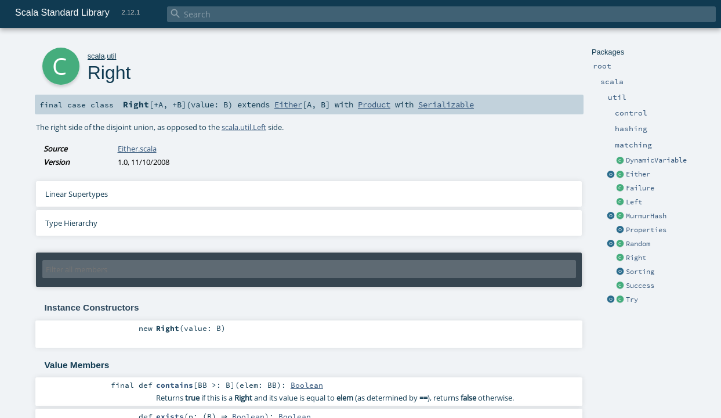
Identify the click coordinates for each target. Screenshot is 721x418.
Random (638, 244)
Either (638, 174)
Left (634, 202)
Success (640, 286)
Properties (646, 230)
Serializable (446, 104)
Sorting (640, 272)
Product (374, 104)
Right (636, 258)
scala (96, 56)
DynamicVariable (656, 160)
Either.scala (137, 148)
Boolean (307, 385)
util (111, 56)
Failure (640, 188)
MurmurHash (646, 216)
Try (632, 300)
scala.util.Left (244, 127)
